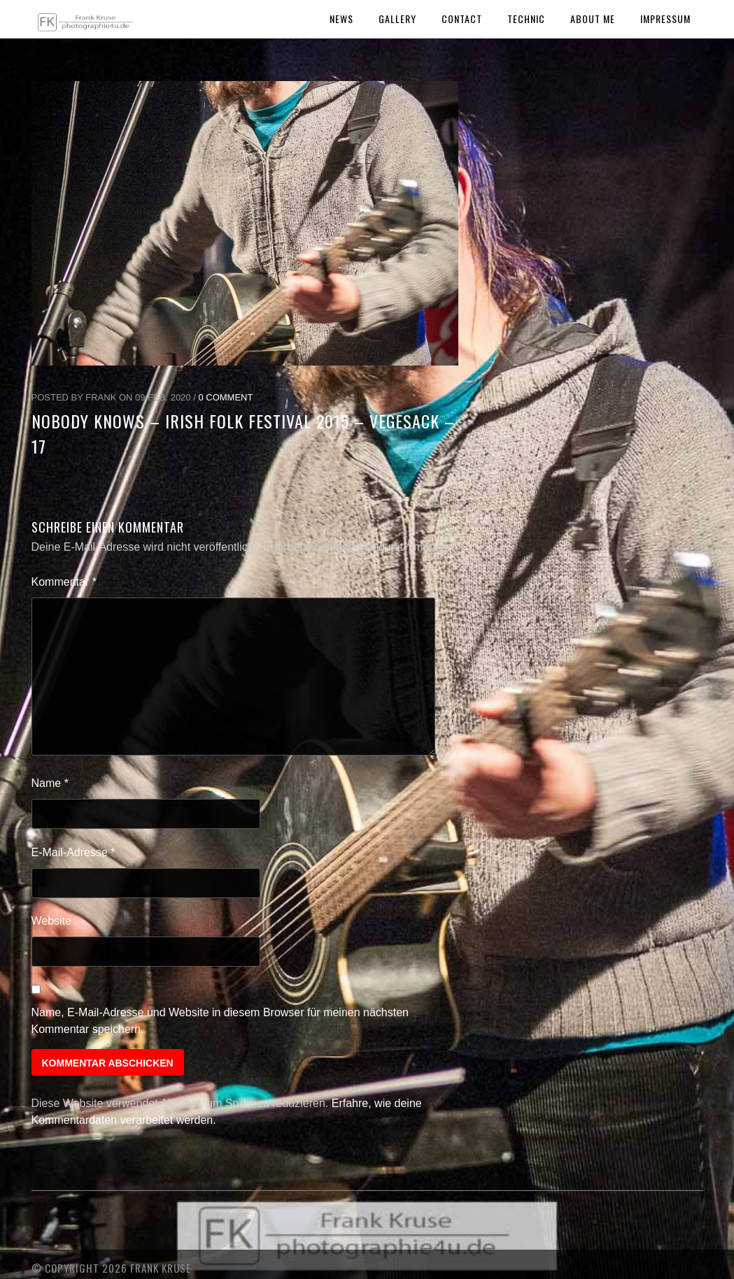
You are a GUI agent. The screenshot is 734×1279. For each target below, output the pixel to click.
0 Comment (225, 397)
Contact (462, 18)
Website (51, 921)
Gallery (397, 18)
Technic (526, 18)
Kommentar (64, 582)
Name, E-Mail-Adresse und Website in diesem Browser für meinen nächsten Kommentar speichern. (220, 1020)
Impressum (665, 18)
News (341, 18)
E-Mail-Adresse (73, 852)
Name (50, 783)
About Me (592, 18)
